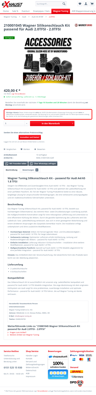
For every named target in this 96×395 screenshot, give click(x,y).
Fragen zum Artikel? (17, 332)
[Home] (5, 11)
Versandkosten (42, 391)
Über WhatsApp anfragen (43, 163)
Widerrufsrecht (32, 367)
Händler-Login (32, 355)
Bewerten (39, 149)
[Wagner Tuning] (60, 11)
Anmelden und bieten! (29, 137)
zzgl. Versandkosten (18, 94)
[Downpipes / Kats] (41, 11)
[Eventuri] (25, 11)
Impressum (30, 376)
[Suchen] (64, 3)
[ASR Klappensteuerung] (82, 11)
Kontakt (29, 358)
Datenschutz (31, 370)
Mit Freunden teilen (15, 163)
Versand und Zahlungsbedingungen (35, 363)
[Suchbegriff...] (51, 3)
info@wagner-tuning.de (23, 316)
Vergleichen (10, 149)
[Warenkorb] (92, 3)
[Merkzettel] (79, 3)
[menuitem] (51, 3)
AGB (27, 373)
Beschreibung (11, 170)
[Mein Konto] (85, 3)
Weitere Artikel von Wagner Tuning (23, 335)
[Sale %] (15, 11)
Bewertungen (30, 169)
